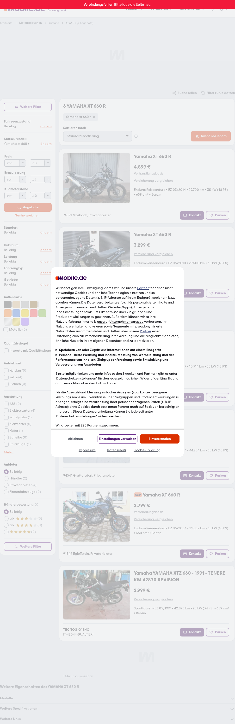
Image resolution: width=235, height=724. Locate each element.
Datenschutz (116, 450)
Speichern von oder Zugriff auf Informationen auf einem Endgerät (110, 350)
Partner (143, 288)
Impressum (87, 450)
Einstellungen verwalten (117, 439)
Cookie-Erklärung (147, 450)
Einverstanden (159, 439)
